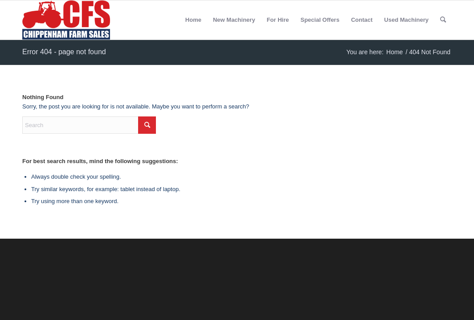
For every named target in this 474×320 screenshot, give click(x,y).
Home (193, 19)
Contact (361, 19)
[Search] (443, 20)
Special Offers (319, 19)
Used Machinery (406, 19)
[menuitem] (443, 20)
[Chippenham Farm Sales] (66, 20)
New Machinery (234, 19)
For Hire (278, 19)
